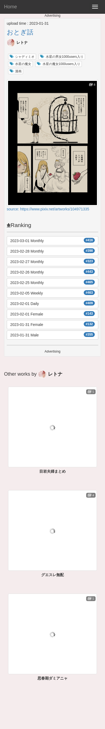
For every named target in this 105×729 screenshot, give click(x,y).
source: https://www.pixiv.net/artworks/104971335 (48, 209)
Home (10, 6)
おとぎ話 (20, 32)
